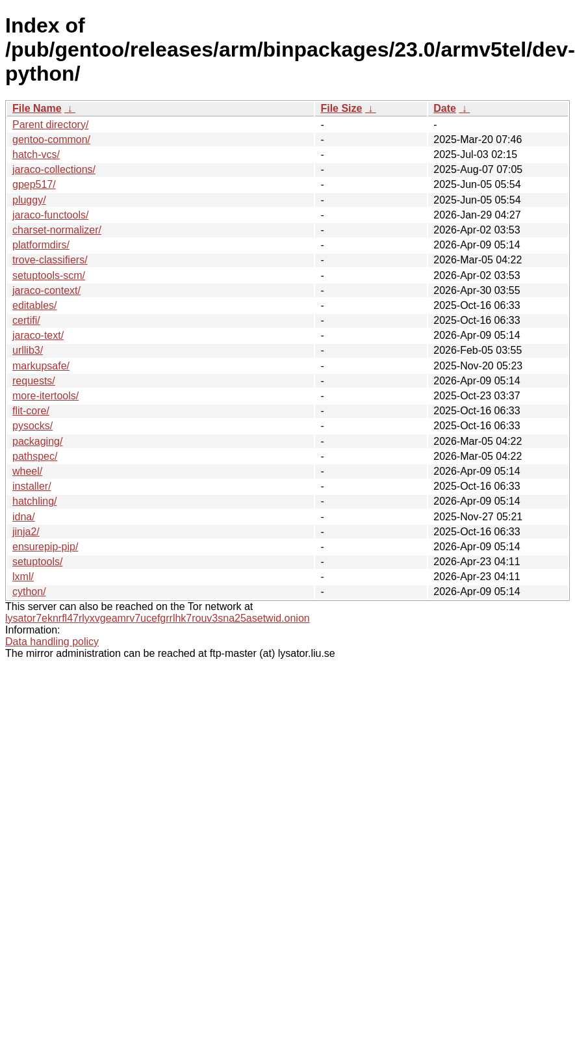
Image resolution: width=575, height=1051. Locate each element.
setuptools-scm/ (48, 275)
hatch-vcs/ (36, 154)
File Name (37, 108)
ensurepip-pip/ (45, 546)
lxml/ (23, 576)
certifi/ (26, 320)
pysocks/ (32, 425)
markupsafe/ (41, 365)
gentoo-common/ (51, 139)
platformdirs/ (41, 244)
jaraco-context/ (46, 290)
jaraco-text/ (38, 335)
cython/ (29, 591)
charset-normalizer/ (56, 229)
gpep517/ (34, 184)
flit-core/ (30, 410)
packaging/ (37, 441)
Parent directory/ (50, 124)
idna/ (23, 516)
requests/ (33, 380)
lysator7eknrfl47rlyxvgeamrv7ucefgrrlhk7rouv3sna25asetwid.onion (157, 618)
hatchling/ (34, 501)
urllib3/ (27, 350)
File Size (341, 108)
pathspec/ (34, 456)
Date (444, 108)
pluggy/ (29, 200)
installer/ (31, 486)
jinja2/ (26, 531)
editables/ (34, 305)
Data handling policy (52, 641)
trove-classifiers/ (50, 259)
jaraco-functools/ (50, 214)
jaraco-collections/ (54, 169)
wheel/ (27, 471)
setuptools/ (37, 561)
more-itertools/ (45, 395)
